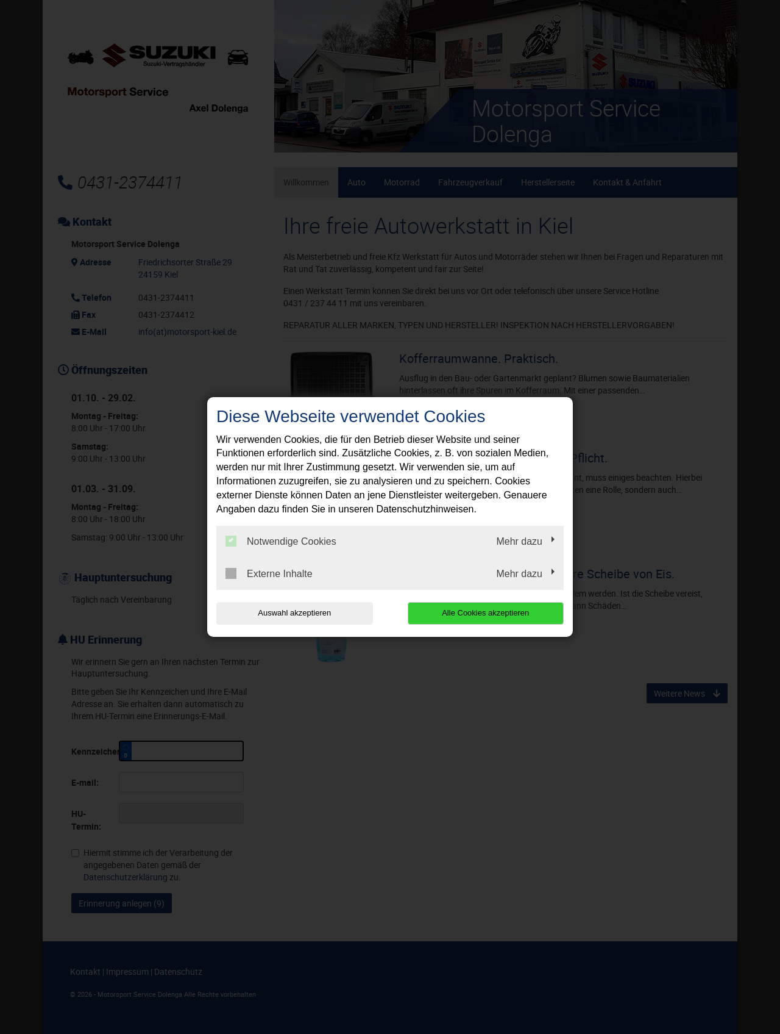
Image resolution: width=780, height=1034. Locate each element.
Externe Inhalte (269, 573)
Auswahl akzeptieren (294, 612)
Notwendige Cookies (280, 541)
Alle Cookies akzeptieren (485, 612)
